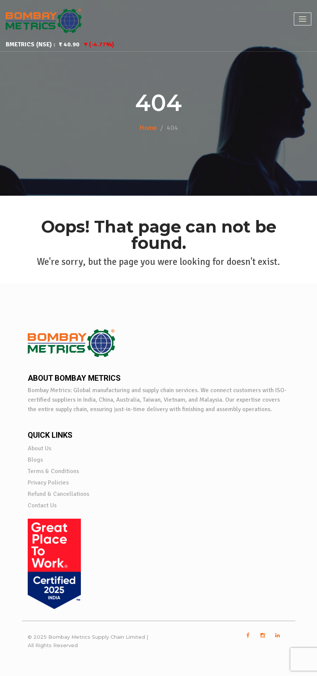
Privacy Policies (48, 482)
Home (148, 127)
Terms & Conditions (53, 471)
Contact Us (42, 505)
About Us (39, 448)
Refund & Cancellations (58, 494)
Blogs (35, 460)
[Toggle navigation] (302, 19)
